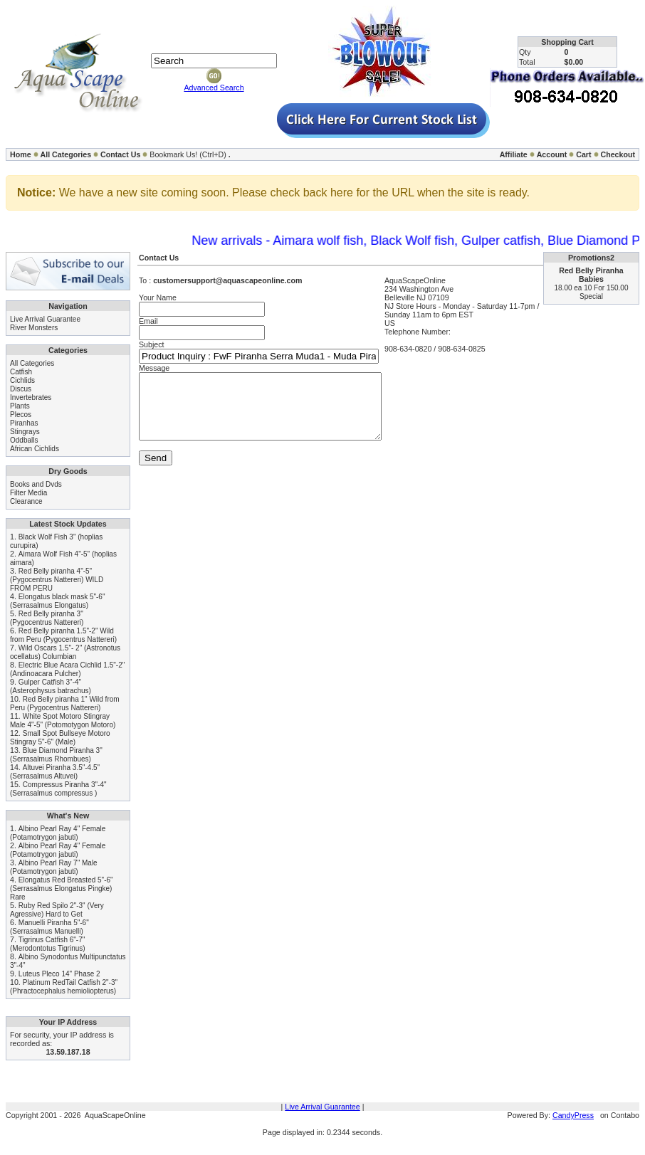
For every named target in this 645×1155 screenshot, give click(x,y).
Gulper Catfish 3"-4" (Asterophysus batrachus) (50, 686)
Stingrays (25, 432)
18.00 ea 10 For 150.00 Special (592, 292)
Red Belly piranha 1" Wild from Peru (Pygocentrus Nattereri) (65, 703)
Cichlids (22, 380)
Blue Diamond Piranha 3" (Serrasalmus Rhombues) (56, 755)
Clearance (26, 501)
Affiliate (514, 154)
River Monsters (34, 328)
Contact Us (120, 154)
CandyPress (573, 1115)
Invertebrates (30, 397)
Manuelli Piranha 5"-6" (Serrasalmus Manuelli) (49, 927)
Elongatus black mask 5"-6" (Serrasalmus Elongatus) (57, 601)
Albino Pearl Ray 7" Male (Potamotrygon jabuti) (54, 867)
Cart (583, 154)
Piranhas (24, 423)
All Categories (66, 154)
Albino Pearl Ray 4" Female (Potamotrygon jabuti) (57, 833)
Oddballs (24, 440)
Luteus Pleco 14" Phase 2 (59, 974)
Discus (20, 389)
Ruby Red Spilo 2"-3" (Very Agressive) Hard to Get (57, 910)
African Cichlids (34, 449)
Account (552, 154)
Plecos (20, 414)
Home (20, 154)
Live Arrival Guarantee (45, 319)
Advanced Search (213, 87)
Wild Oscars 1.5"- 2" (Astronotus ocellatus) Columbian (65, 652)
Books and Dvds (36, 484)
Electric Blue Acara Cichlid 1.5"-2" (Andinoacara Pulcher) (67, 669)
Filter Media (28, 493)
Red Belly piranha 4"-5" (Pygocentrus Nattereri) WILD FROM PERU (56, 579)
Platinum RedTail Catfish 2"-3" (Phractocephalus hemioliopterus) (63, 987)
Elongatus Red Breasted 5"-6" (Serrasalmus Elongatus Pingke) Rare (61, 888)
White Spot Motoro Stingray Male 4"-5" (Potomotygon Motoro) (62, 720)
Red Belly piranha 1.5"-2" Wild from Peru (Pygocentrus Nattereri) (63, 635)
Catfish (21, 372)
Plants (20, 406)
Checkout (617, 154)
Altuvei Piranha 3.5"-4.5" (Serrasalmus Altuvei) (55, 772)
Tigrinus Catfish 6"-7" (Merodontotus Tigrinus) (47, 944)
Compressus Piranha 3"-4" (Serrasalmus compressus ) (58, 789)
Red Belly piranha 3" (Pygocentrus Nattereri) (46, 618)
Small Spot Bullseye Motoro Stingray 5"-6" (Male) (60, 737)
